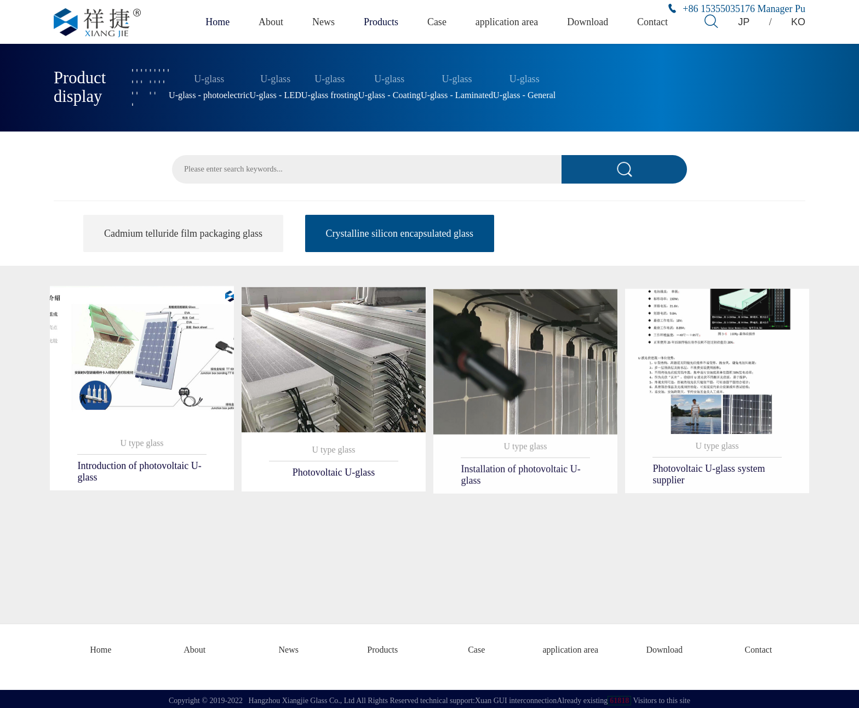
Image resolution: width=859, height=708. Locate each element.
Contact (654, 21)
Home (216, 21)
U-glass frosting (329, 93)
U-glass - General (524, 93)
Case (440, 21)
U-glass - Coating (389, 93)
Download (589, 21)
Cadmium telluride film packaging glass (183, 234)
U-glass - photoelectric (209, 93)
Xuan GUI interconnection (516, 697)
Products (383, 21)
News (325, 21)
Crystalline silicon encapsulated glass (399, 234)
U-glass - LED (275, 93)
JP (744, 21)
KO (799, 21)
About (271, 21)
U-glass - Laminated (457, 93)
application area (510, 21)
